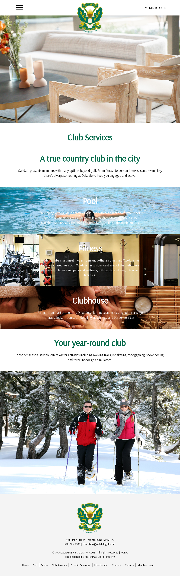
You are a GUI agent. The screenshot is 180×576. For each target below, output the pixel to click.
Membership (101, 565)
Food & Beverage (80, 565)
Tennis (44, 565)
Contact (116, 565)
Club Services (59, 565)
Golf (35, 565)
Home (25, 565)
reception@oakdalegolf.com (99, 544)
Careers (129, 565)
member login (155, 8)
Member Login (145, 565)
